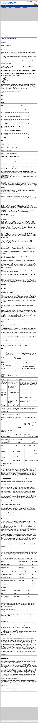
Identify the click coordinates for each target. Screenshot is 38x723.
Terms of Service (16, 721)
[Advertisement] (13, 14)
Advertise (23, 721)
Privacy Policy (19, 721)
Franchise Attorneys (17, 7)
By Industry (10, 7)
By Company (4, 7)
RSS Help (36, 4)
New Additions (25, 7)
